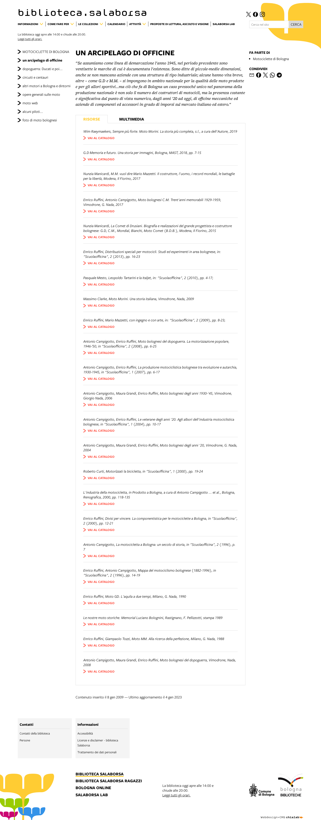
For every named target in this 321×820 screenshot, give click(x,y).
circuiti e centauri (35, 77)
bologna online (93, 788)
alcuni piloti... (33, 111)
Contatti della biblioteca (35, 733)
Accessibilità (85, 733)
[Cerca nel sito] (269, 24)
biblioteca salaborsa (100, 774)
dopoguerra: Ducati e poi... (43, 68)
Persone (25, 740)
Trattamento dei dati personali (96, 752)
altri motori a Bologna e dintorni (47, 85)
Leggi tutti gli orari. (30, 39)
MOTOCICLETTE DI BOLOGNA (46, 51)
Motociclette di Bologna (271, 58)
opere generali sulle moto (41, 94)
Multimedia (131, 119)
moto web (30, 103)
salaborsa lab (92, 795)
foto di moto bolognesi (40, 120)
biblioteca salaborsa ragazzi (109, 781)
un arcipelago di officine (42, 60)
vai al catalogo (101, 138)
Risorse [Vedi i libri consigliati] (91, 119)
